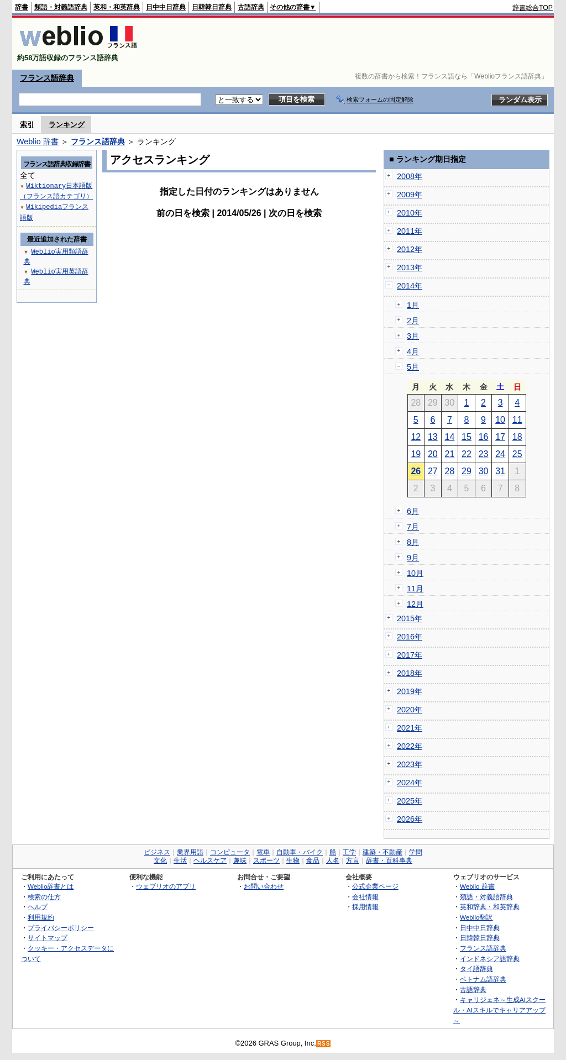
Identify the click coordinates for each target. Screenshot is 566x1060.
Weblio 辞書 (38, 141)
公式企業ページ (375, 886)
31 (500, 471)
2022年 (409, 746)
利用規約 (41, 917)
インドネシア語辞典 (490, 958)
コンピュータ (230, 852)
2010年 (409, 212)
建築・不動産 (382, 852)
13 (433, 437)
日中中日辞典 (166, 7)
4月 (413, 351)
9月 (413, 557)
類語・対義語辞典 (60, 7)
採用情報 (365, 906)
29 (466, 471)
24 (500, 454)
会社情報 (365, 896)
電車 (263, 852)
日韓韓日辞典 (212, 7)
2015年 (409, 618)
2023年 (409, 764)
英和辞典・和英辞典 (490, 906)
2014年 (409, 285)
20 (433, 454)
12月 (415, 604)
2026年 (409, 819)
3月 (413, 336)
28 (450, 471)
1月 (413, 305)
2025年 (409, 800)
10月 (415, 573)
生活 (180, 860)
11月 (415, 588)
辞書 (21, 7)
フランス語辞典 (47, 78)
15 (466, 437)
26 (416, 471)
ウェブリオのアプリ (166, 886)
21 (450, 454)
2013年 (409, 267)
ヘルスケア (210, 860)
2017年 (409, 654)
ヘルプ (38, 906)
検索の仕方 (44, 896)
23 (484, 454)
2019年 (409, 691)
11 (517, 419)
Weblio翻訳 (476, 917)
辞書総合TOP (532, 8)
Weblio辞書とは (51, 886)
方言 (352, 860)
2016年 (409, 636)
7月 (413, 526)
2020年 (409, 709)
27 (433, 471)
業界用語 (190, 852)
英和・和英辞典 (116, 7)
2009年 (409, 194)
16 (484, 437)
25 (517, 454)
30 (484, 471)
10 (500, 419)
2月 (413, 320)
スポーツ (266, 860)
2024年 (409, 782)
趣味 (240, 860)
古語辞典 (251, 7)
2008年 (409, 176)
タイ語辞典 (476, 968)
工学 (349, 852)
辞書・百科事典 (389, 860)
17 (500, 437)
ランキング (67, 124)
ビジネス (157, 852)
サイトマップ (47, 937)
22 (466, 454)
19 (416, 454)
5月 (413, 367)
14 (450, 437)
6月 (413, 511)
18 (517, 437)
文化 (160, 860)
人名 (332, 860)
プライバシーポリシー (61, 927)
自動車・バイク (299, 852)
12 (416, 437)
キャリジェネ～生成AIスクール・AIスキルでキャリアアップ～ (499, 1010)
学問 (415, 852)
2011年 (409, 231)
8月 (413, 542)
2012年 (409, 249)
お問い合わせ (264, 886)
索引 (27, 124)
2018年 (409, 673)
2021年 (409, 727)
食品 (312, 860)
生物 (293, 860)
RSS (324, 1044)
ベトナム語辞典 (483, 979)
